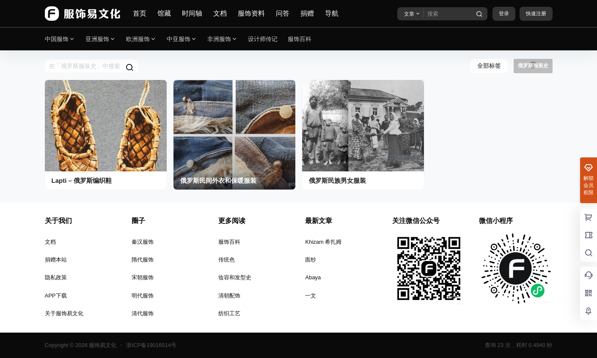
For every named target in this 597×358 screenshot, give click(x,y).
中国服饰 (60, 39)
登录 (504, 14)
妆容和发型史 (234, 277)
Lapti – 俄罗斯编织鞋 (82, 180)
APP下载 (56, 295)
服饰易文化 (102, 345)
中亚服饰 (182, 39)
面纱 (310, 259)
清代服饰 (143, 313)
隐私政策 (56, 277)
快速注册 (536, 14)
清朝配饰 (229, 295)
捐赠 (307, 13)
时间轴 (192, 13)
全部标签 (489, 65)
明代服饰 (143, 295)
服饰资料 (251, 13)
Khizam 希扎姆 (323, 242)
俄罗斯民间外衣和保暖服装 (218, 180)
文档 (220, 13)
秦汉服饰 (143, 242)
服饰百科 (229, 242)
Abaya (313, 277)
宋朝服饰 (143, 277)
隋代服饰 (143, 259)
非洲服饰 (222, 39)
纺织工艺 (229, 313)
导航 (331, 13)
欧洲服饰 (141, 39)
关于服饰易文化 (64, 313)
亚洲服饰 (100, 39)
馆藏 (164, 13)
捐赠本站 (56, 259)
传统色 (226, 259)
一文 (310, 295)
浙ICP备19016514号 (151, 345)
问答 (282, 13)
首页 (139, 13)
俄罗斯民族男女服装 (337, 180)
